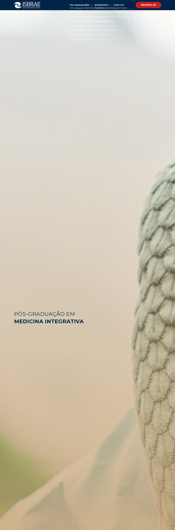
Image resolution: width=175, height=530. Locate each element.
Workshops (103, 5)
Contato (118, 5)
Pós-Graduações (81, 5)
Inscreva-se (148, 5)
